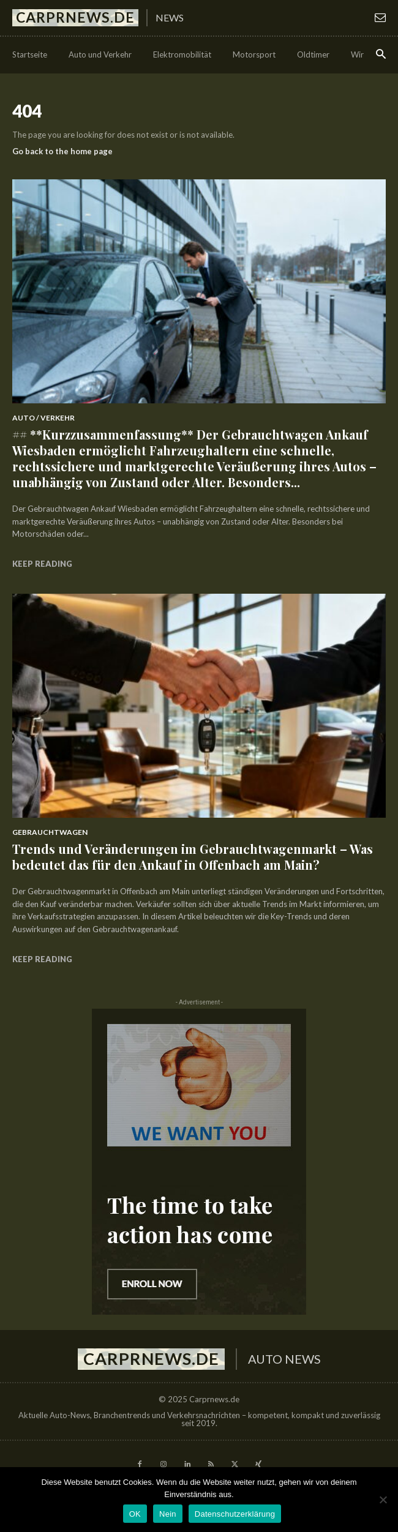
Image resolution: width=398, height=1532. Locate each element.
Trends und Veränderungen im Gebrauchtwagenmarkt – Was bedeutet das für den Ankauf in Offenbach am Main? (192, 856)
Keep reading (42, 564)
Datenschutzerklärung (235, 1514)
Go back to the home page (62, 151)
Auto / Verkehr (43, 417)
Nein (167, 1514)
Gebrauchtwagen (50, 832)
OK (135, 1514)
